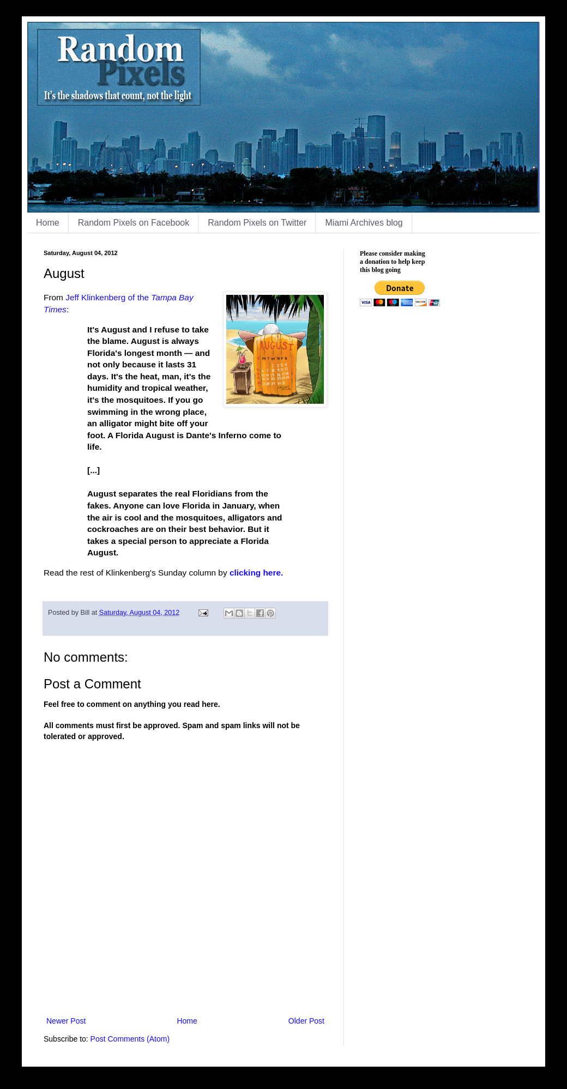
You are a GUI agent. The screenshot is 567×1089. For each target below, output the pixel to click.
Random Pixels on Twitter (257, 222)
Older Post (306, 1021)
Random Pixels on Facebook (134, 222)
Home (47, 222)
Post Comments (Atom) (130, 1038)
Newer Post (66, 1021)
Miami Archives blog (363, 222)
